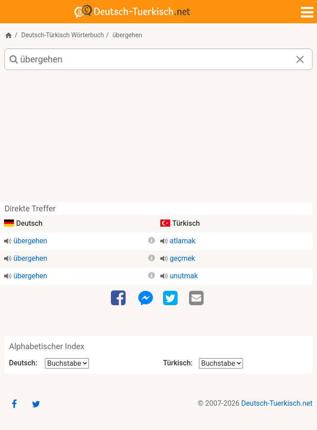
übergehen (30, 241)
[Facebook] (119, 298)
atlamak (182, 241)
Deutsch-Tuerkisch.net (277, 403)
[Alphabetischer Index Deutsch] (67, 363)
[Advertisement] (158, 139)
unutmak (184, 276)
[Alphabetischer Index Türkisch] (221, 363)
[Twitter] (171, 298)
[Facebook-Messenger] (145, 298)
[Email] (197, 298)
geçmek (182, 258)
